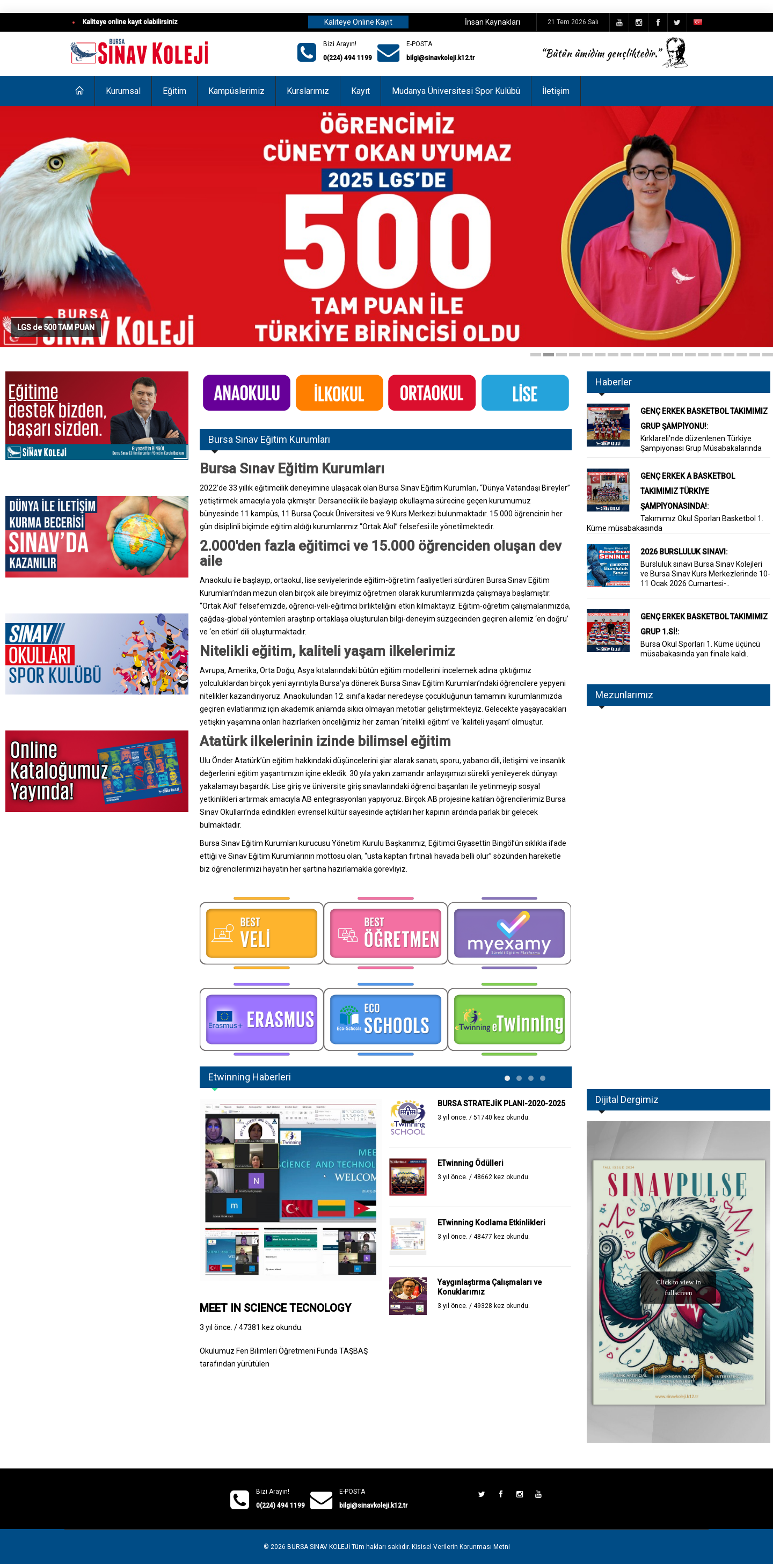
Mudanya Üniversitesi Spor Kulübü (456, 91)
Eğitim (174, 91)
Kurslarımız (308, 91)
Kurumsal (123, 91)
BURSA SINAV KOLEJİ (318, 1547)
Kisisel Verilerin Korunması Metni (461, 1547)
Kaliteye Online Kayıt (358, 22)
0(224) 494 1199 (347, 58)
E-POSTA (419, 44)
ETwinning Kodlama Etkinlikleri (491, 1222)
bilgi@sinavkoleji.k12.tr (440, 58)
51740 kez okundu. (501, 1117)
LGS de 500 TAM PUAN (55, 327)
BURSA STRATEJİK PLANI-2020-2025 (501, 1103)
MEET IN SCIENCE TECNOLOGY (275, 1308)
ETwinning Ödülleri (470, 1163)
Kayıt (360, 91)
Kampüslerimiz (236, 91)
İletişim (556, 91)
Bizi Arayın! (339, 44)
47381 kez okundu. (271, 1327)
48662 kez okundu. (501, 1177)
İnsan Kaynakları (492, 22)
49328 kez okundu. (501, 1306)
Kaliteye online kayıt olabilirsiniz (130, 22)
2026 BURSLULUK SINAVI (683, 551)
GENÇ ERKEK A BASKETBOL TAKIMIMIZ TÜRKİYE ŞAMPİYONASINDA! (687, 491)
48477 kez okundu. (501, 1236)
